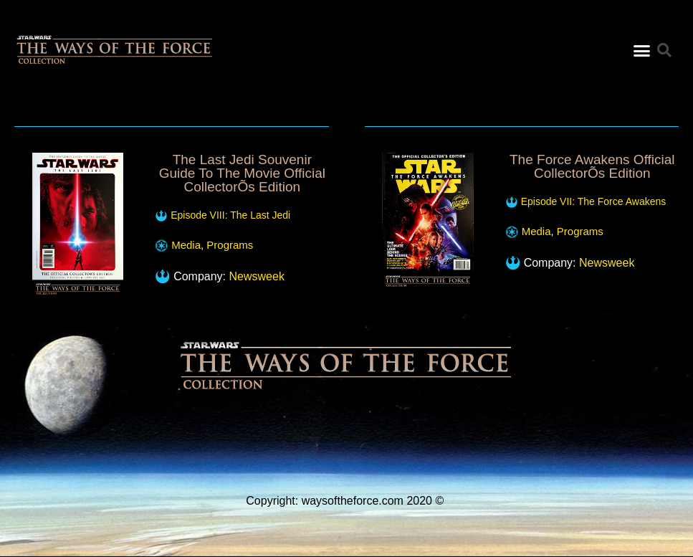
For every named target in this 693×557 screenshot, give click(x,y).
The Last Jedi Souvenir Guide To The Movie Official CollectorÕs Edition (242, 173)
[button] (642, 46)
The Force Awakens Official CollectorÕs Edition (592, 166)
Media (186, 245)
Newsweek (257, 276)
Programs (229, 245)
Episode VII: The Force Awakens (593, 201)
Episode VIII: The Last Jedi (230, 215)
